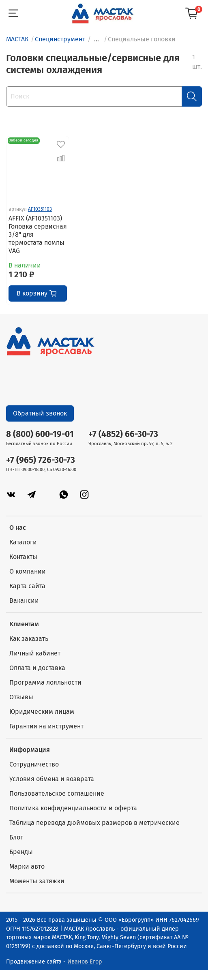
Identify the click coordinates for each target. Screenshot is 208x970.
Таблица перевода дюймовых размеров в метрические (94, 823)
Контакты (23, 557)
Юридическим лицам (41, 711)
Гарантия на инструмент (46, 726)
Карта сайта (27, 586)
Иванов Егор (84, 961)
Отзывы (21, 697)
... (96, 39)
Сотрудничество (34, 764)
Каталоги (23, 542)
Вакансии (24, 600)
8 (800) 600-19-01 (40, 434)
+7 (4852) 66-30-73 (123, 434)
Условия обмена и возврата (51, 779)
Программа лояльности (45, 682)
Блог (16, 837)
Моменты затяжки (36, 881)
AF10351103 (40, 209)
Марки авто (27, 866)
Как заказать (28, 638)
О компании (27, 571)
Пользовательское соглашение (56, 793)
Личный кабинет (34, 653)
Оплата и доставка (37, 668)
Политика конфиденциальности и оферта (73, 808)
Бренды (21, 852)
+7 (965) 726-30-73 (40, 460)
